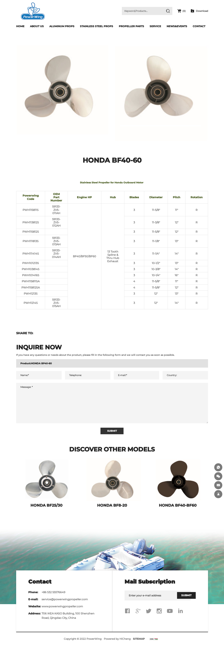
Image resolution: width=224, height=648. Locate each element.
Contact (199, 26)
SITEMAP (139, 641)
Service (155, 26)
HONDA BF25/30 (46, 508)
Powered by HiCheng (117, 641)
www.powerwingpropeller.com (62, 609)
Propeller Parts (131, 26)
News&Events (177, 26)
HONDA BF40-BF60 (178, 508)
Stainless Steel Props (96, 26)
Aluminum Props (61, 26)
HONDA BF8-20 (112, 508)
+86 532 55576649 (53, 594)
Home (20, 26)
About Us (37, 26)
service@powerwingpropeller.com (65, 601)
